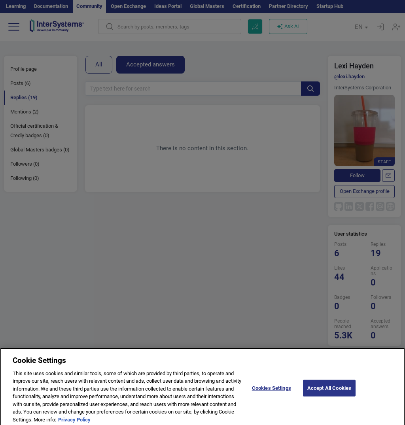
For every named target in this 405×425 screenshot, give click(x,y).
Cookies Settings (271, 391)
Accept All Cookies (329, 391)
